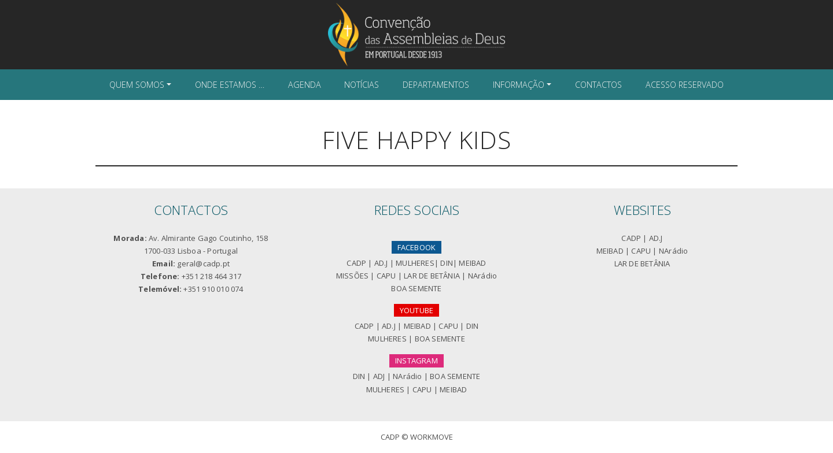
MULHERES (415, 263)
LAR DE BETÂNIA (432, 275)
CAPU (386, 275)
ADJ (379, 376)
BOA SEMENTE (416, 288)
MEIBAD (472, 263)
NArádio (482, 275)
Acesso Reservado (685, 84)
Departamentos (436, 84)
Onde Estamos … (229, 84)
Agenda (304, 84)
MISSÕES (352, 275)
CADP (356, 263)
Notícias (361, 84)
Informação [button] (518, 84)
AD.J (381, 263)
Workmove (431, 437)
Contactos (598, 84)
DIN (446, 263)
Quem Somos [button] (136, 84)
